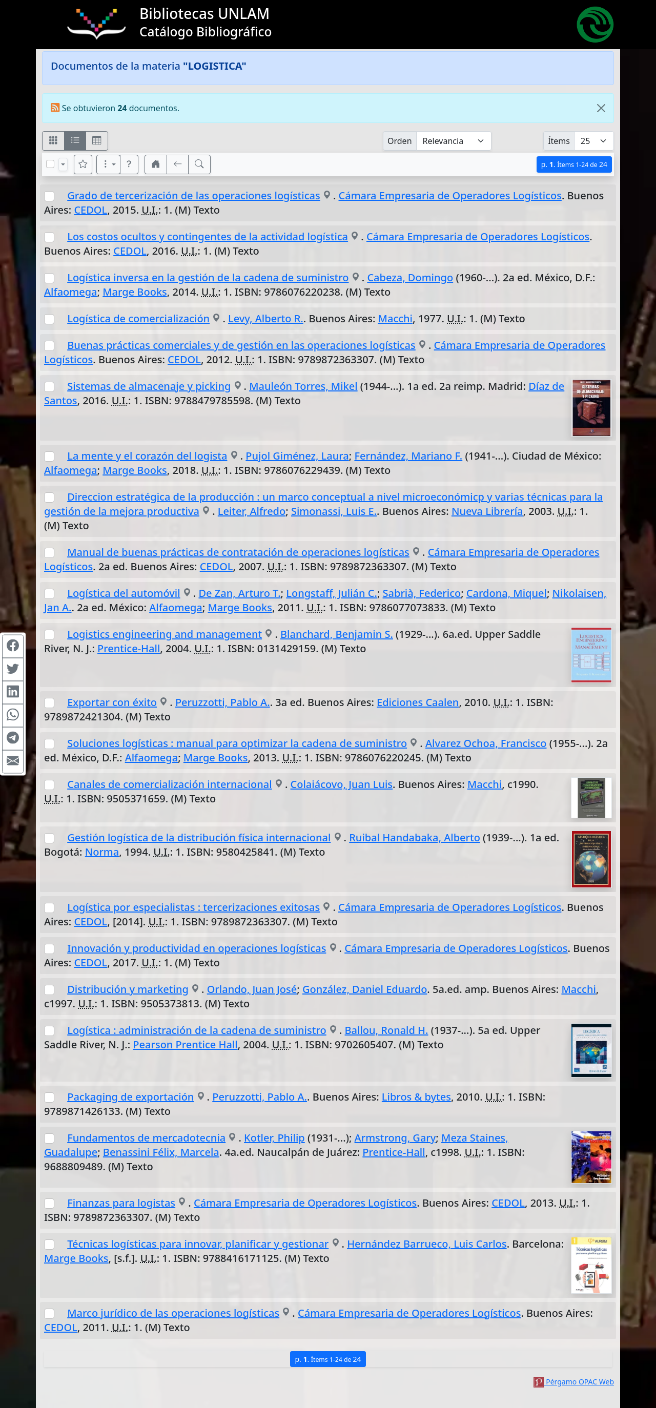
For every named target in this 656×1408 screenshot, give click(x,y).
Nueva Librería (487, 511)
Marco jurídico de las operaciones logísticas (173, 1313)
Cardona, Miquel (506, 593)
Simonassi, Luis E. (334, 511)
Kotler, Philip (274, 1138)
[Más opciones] (108, 164)
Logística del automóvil (123, 593)
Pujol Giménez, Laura (297, 456)
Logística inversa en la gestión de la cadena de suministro (207, 277)
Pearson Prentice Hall (185, 1044)
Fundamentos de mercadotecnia (146, 1138)
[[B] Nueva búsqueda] (199, 164)
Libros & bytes (416, 1097)
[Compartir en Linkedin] (13, 693)
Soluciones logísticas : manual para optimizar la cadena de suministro (237, 743)
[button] (129, 164)
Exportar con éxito (112, 702)
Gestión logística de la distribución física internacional (199, 837)
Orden (399, 141)
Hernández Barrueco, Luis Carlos (426, 1244)
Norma (102, 852)
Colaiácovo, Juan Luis (342, 784)
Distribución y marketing (128, 989)
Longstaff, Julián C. (331, 593)
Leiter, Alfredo (251, 511)
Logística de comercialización (138, 318)
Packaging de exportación (130, 1097)
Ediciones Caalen (418, 702)
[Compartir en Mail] (13, 762)
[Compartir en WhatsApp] (13, 716)
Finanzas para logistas (121, 1203)
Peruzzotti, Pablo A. (222, 702)
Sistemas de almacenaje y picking (149, 386)
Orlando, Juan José (252, 989)
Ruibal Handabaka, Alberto (414, 837)
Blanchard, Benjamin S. (336, 634)
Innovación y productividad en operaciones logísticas (196, 948)
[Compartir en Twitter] (13, 669)
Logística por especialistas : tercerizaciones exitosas (193, 907)
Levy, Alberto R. (265, 318)
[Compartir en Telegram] (13, 739)
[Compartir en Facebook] (13, 646)
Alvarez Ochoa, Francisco (486, 743)
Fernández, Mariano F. (408, 456)
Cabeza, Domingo (410, 277)
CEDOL (90, 210)
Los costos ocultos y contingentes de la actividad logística (207, 236)
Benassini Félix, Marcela (161, 1152)
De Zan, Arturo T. (239, 593)
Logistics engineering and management (164, 634)
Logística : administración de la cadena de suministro (196, 1030)
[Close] (601, 108)
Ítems (559, 141)
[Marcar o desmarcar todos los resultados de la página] (50, 164)
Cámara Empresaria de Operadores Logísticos (450, 195)
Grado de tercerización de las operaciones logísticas (193, 195)
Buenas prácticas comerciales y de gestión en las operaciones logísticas (241, 345)
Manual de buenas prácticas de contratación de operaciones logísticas (238, 552)
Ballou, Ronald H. (386, 1030)
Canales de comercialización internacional (169, 784)
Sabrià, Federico (422, 593)
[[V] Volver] (178, 164)
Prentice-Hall (128, 648)
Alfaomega (70, 292)
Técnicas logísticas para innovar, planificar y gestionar (198, 1244)
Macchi (395, 318)
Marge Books (134, 292)
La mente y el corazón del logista (147, 456)
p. (574, 164)
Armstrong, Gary (395, 1138)
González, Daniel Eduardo (364, 989)
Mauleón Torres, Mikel (303, 386)
